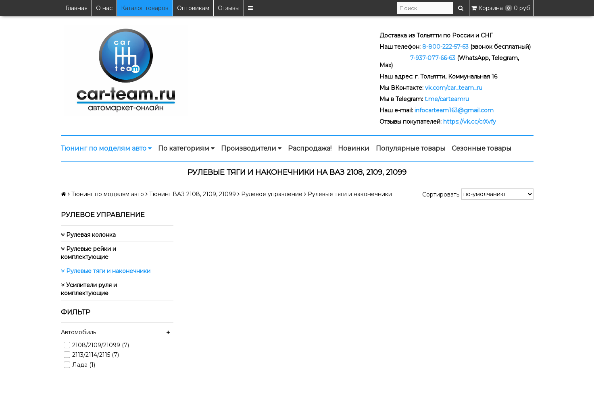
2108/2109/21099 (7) (100, 345)
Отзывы (229, 8)
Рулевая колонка (88, 234)
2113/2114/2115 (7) (95, 355)
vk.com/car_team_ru (453, 87)
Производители (251, 148)
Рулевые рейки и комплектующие (88, 253)
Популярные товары (410, 148)
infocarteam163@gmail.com (454, 110)
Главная (76, 8)
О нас (104, 8)
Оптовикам (193, 8)
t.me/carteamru (447, 99)
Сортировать (440, 194)
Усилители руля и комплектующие (89, 289)
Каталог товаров (145, 8)
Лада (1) (83, 365)
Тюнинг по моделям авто (106, 148)
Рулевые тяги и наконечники (105, 271)
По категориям (186, 148)
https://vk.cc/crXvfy (469, 121)
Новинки (353, 148)
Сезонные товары (481, 148)
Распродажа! (309, 148)
